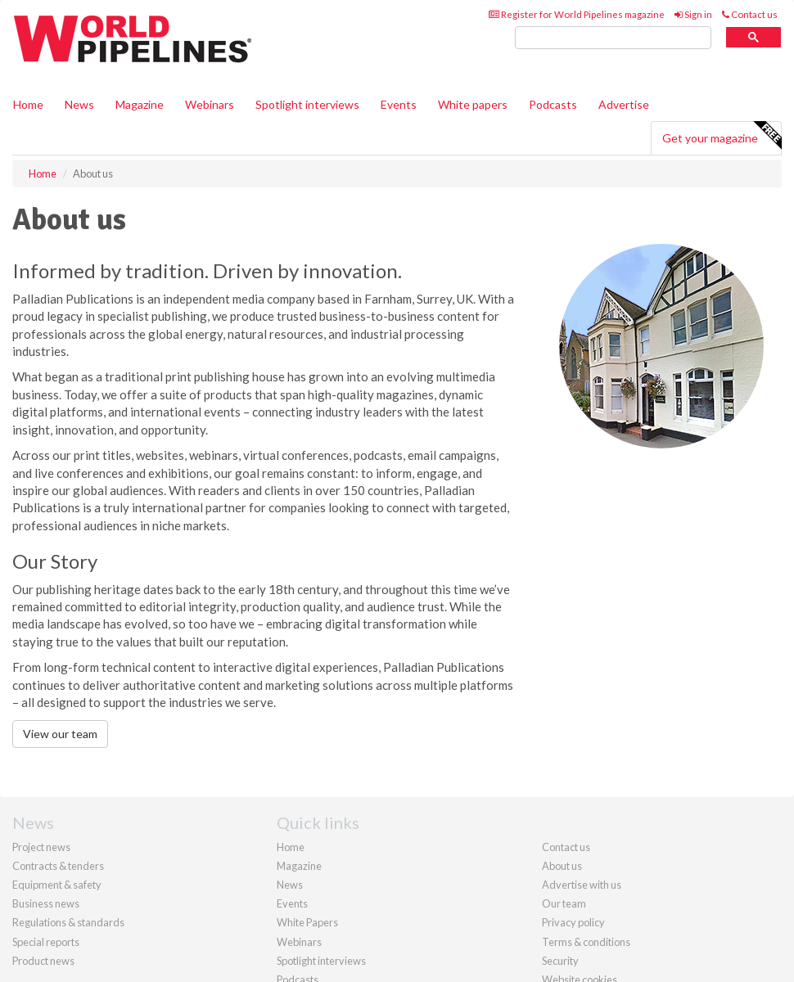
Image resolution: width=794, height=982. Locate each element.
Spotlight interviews (307, 104)
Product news (43, 960)
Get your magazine (721, 136)
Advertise (623, 104)
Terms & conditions (586, 941)
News (290, 884)
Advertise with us (581, 884)
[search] (613, 38)
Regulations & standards (68, 922)
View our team (60, 734)
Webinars (209, 104)
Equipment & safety (57, 884)
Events (399, 104)
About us (562, 865)
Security (560, 960)
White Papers (307, 922)
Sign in (693, 14)
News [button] (79, 104)
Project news (41, 847)
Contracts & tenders (58, 865)
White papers (473, 104)
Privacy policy (573, 922)
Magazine (139, 104)
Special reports (45, 941)
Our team (564, 903)
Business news (45, 903)
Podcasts (553, 104)
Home (28, 104)
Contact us (750, 14)
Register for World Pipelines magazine (577, 14)
